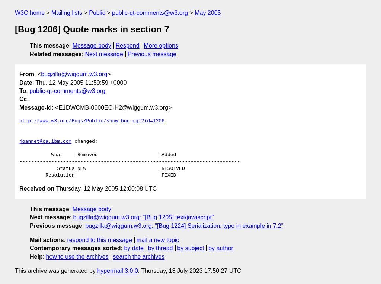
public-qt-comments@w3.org (150, 13)
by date (133, 248)
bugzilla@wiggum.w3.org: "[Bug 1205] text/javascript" (143, 217)
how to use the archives (77, 257)
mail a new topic (158, 240)
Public (97, 13)
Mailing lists (66, 13)
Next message (104, 54)
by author (220, 248)
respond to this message (99, 240)
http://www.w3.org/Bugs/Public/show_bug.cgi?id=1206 (91, 121)
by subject (190, 248)
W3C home (30, 13)
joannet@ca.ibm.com (45, 141)
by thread (160, 248)
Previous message (152, 54)
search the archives (139, 257)
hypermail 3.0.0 (117, 271)
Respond (128, 45)
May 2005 (208, 13)
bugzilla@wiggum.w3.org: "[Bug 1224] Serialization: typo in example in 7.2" (184, 226)
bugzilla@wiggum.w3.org (74, 74)
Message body (92, 45)
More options (161, 45)
